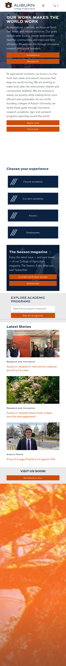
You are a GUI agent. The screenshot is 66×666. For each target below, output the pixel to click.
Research (33, 61)
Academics (33, 54)
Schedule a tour (33, 477)
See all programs (33, 315)
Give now (33, 129)
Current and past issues (33, 276)
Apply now (33, 122)
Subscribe (33, 283)
